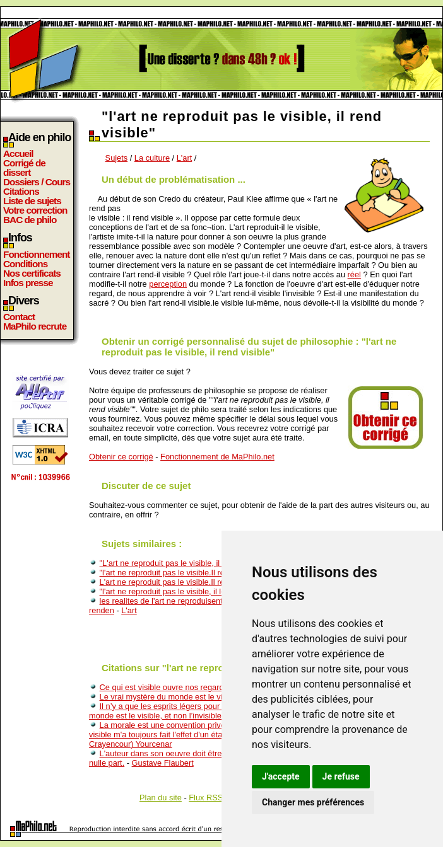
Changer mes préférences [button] (313, 802)
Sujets (116, 158)
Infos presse (27, 282)
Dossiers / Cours (36, 182)
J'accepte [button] (281, 776)
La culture (152, 158)
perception (168, 284)
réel (354, 274)
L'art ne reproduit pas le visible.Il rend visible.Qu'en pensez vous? (217, 582)
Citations (21, 191)
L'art (184, 158)
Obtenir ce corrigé (121, 456)
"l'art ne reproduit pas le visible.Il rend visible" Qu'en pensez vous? (218, 572)
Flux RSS (206, 797)
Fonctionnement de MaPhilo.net (217, 456)
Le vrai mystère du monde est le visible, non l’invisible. (197, 696)
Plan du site (160, 797)
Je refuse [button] (341, 776)
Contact (19, 316)
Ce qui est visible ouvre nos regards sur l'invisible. (189, 687)
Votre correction (35, 210)
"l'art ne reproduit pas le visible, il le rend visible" (186, 591)
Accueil (18, 153)
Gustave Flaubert (163, 763)
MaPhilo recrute (34, 326)
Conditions (25, 263)
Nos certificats (32, 273)
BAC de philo (29, 219)
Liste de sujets (32, 200)
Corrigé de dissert (24, 167)
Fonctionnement (36, 254)
